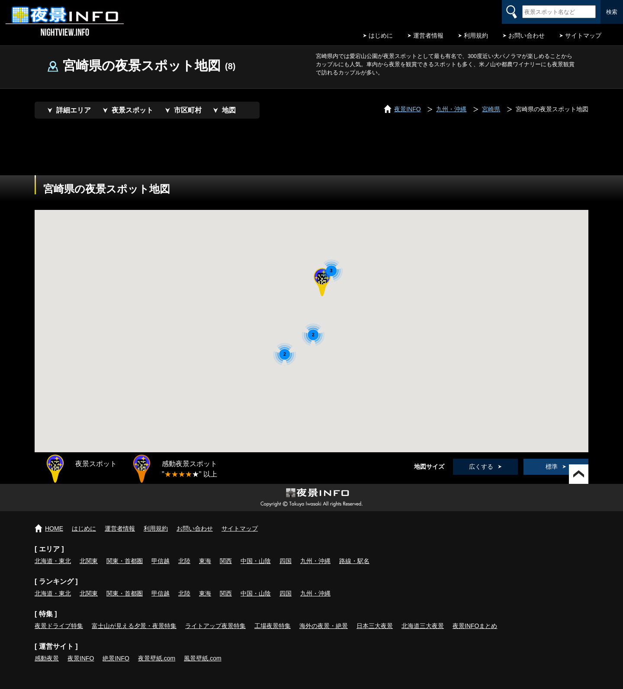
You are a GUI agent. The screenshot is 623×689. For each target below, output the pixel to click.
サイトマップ (583, 35)
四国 (285, 560)
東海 (205, 560)
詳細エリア (73, 110)
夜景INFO (80, 658)
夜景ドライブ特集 (59, 625)
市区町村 (188, 110)
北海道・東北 (53, 560)
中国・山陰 (256, 560)
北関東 (89, 560)
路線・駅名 (354, 560)
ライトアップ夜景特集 (215, 625)
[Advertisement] (311, 151)
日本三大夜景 (374, 625)
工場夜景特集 (272, 625)
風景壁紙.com (202, 658)
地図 (229, 110)
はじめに (381, 35)
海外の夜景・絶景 (323, 625)
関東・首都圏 (124, 560)
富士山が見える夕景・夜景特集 (134, 625)
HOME (54, 528)
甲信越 (160, 560)
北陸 (184, 560)
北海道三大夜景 (422, 625)
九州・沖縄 (315, 560)
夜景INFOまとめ (475, 625)
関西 (226, 560)
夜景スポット (132, 110)
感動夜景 (47, 658)
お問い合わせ (526, 35)
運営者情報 (428, 35)
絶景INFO (116, 658)
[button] (322, 282)
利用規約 (476, 35)
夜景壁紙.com (156, 658)
